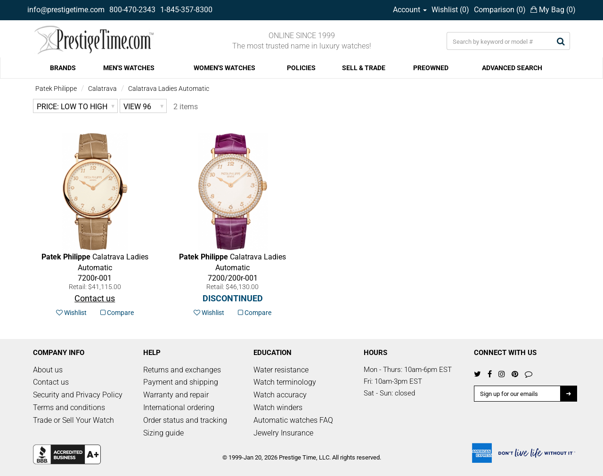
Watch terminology (284, 382)
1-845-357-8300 (186, 9)
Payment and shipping (180, 382)
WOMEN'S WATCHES (224, 68)
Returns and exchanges (182, 369)
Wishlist (71, 312)
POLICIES (301, 68)
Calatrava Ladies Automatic (168, 88)
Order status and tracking (185, 420)
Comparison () (500, 9)
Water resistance (281, 369)
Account (410, 9)
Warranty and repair (176, 394)
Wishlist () (450, 9)
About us (48, 369)
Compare (117, 312)
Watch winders (277, 407)
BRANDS (63, 68)
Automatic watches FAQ (293, 420)
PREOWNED (430, 68)
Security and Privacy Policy (77, 394)
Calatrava (102, 88)
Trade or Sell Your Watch (73, 420)
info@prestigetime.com (66, 9)
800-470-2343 (132, 9)
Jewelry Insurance (283, 432)
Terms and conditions (69, 407)
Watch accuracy (280, 394)
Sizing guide (163, 432)
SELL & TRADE (363, 68)
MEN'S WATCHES (129, 68)
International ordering (178, 407)
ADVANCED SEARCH (512, 68)
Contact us (51, 382)
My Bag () (553, 9)
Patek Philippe (56, 88)
